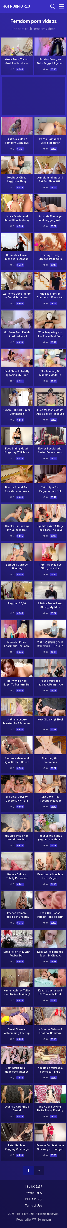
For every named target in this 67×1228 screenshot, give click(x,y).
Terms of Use (33, 1205)
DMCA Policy (33, 1199)
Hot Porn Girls (16, 6)
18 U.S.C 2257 (33, 1186)
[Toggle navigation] (61, 6)
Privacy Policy (33, 1193)
